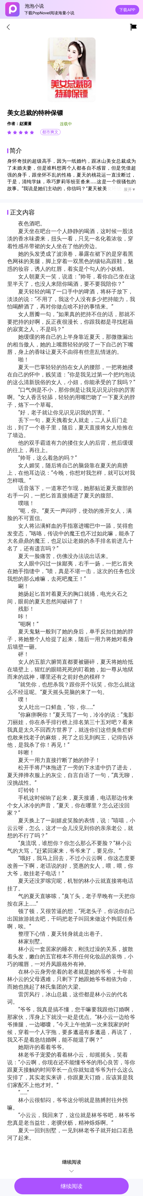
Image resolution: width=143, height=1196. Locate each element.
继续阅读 (71, 1186)
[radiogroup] (20, 132)
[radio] (10, 132)
